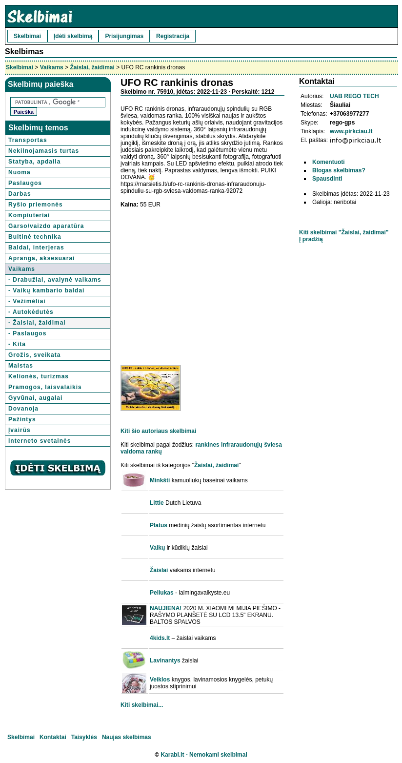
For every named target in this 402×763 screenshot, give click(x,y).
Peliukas (162, 592)
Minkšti (160, 480)
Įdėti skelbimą (73, 36)
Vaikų (157, 547)
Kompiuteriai (29, 215)
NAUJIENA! (165, 608)
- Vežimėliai (27, 301)
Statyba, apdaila (34, 161)
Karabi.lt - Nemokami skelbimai (204, 754)
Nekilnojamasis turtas (43, 150)
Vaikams (51, 67)
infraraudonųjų (241, 444)
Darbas (19, 193)
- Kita (17, 344)
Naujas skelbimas (126, 737)
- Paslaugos (27, 333)
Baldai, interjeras (36, 247)
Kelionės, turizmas (38, 376)
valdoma (132, 451)
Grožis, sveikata (34, 354)
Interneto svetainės (39, 440)
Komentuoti (328, 162)
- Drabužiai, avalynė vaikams (54, 279)
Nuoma (19, 172)
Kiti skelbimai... (142, 704)
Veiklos (160, 679)
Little (157, 502)
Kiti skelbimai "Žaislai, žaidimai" (343, 232)
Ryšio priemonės (35, 204)
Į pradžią (311, 239)
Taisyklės (84, 737)
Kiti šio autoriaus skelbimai (158, 431)
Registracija (172, 36)
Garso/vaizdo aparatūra (46, 226)
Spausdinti (327, 178)
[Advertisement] (202, 283)
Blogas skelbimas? (338, 170)
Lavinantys (165, 660)
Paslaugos (25, 183)
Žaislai (159, 570)
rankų (154, 451)
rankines (207, 444)
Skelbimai (27, 36)
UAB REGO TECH (354, 96)
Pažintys (22, 419)
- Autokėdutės (31, 312)
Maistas (20, 365)
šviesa (273, 444)
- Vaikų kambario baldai (46, 290)
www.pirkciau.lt (351, 131)
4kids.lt (160, 638)
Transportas (27, 140)
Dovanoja (23, 408)
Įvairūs (19, 430)
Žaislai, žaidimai (92, 67)
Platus (158, 525)
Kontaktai (53, 737)
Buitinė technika (34, 236)
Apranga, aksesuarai (41, 258)
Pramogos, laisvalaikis (45, 387)
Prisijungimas (124, 36)
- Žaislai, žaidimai (37, 322)
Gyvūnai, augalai (35, 397)
